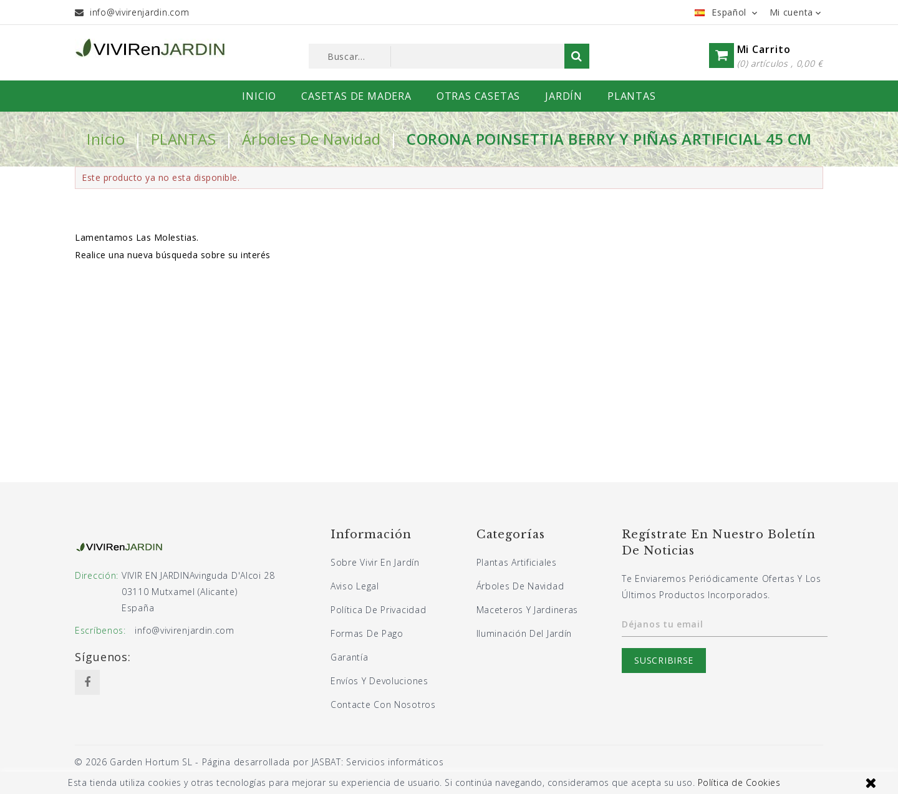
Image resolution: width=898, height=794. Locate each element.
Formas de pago (367, 633)
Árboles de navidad (520, 586)
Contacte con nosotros (383, 704)
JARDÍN (563, 96)
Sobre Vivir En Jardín (375, 562)
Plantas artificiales (516, 562)
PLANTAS (631, 96)
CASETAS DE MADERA (356, 96)
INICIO (259, 96)
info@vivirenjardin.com (139, 12)
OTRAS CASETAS (478, 96)
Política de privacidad (378, 610)
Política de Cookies (739, 782)
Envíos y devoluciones (379, 681)
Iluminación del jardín (524, 633)
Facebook (87, 682)
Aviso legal (355, 586)
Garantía (350, 657)
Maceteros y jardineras (527, 610)
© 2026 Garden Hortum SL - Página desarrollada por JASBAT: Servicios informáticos (259, 762)
